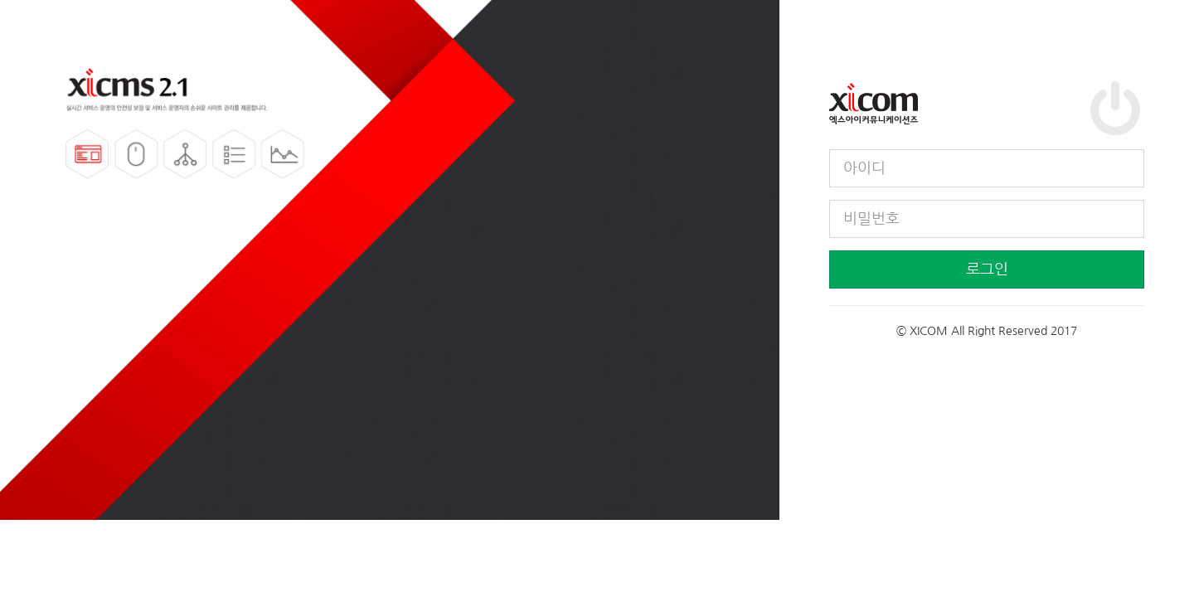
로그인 (987, 269)
